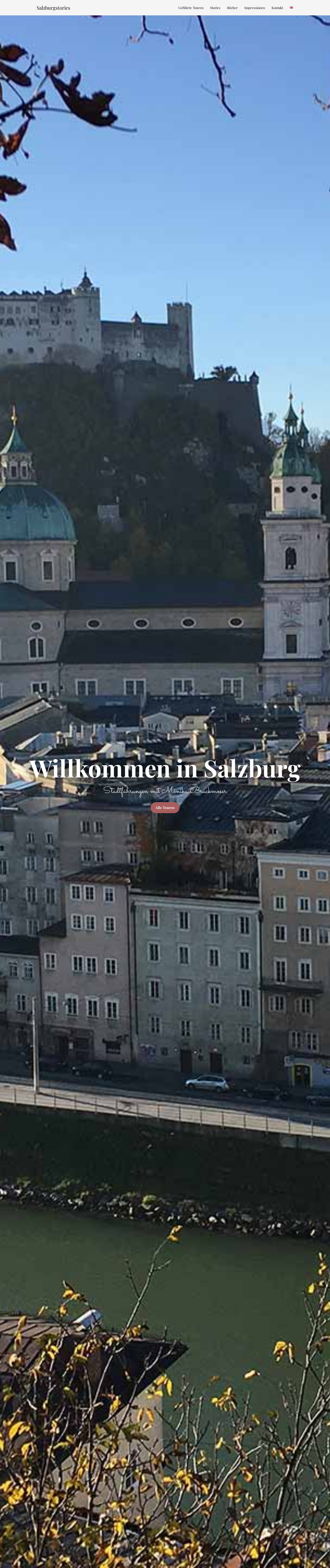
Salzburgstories (53, 7)
